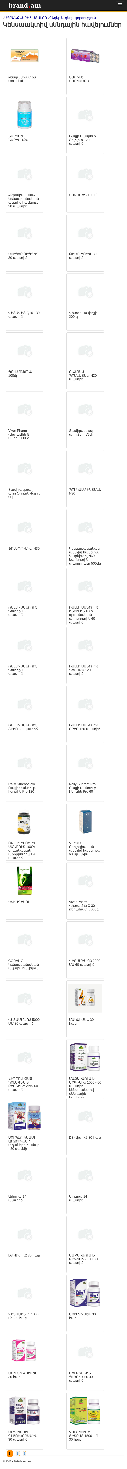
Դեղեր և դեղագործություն (72, 18)
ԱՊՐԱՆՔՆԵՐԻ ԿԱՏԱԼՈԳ (25, 18)
